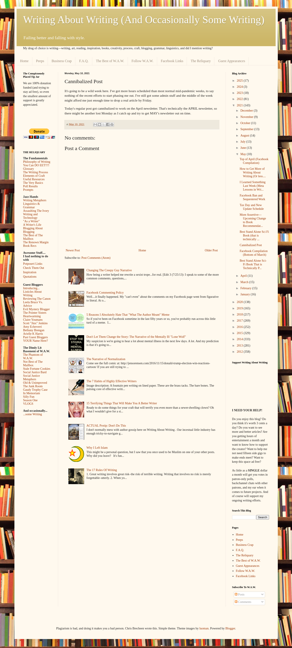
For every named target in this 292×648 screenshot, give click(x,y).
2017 (240, 320)
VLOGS (28, 403)
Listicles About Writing (32, 293)
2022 (240, 99)
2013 (240, 345)
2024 (240, 86)
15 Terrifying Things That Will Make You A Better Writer (122, 403)
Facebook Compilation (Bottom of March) (254, 252)
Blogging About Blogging (33, 230)
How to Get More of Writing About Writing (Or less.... (253, 172)
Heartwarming (32, 316)
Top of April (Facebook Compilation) (254, 161)
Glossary (28, 168)
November (247, 117)
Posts (240, 594)
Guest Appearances (231, 61)
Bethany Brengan (34, 330)
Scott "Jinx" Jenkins (35, 323)
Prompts (28, 189)
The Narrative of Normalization (106, 359)
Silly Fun (29, 396)
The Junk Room (33, 386)
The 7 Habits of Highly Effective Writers (112, 381)
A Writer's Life (32, 224)
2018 (240, 314)
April (244, 275)
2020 (240, 302)
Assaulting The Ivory (36, 210)
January (245, 294)
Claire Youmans (33, 319)
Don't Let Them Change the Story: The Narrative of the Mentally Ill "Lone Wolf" (136, 336)
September (247, 129)
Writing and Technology (30, 216)
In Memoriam (31, 393)
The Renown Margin (36, 242)
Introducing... (31, 288)
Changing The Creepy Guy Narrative (109, 270)
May (243, 154)
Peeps (40, 61)
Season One (30, 400)
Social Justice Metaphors (31, 377)
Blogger (230, 628)
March (244, 282)
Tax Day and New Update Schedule (252, 206)
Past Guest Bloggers (35, 337)
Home (24, 61)
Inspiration (29, 272)
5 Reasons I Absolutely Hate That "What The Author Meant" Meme (128, 314)
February (246, 288)
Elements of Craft (34, 175)
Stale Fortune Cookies (36, 368)
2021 (240, 105)
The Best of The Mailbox (33, 237)
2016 (240, 327)
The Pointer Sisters (35, 312)
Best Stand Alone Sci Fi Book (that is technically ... (254, 235)
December (247, 110)
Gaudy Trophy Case (35, 389)
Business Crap (62, 61)
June (243, 147)
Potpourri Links (32, 263)
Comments (243, 602)
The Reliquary (201, 61)
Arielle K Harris (33, 333)
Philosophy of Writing (36, 161)
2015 (240, 333)
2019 (240, 308)
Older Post (211, 250)
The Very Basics (33, 182)
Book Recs (29, 245)
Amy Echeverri (32, 326)
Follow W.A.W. (142, 61)
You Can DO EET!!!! (36, 165)
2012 (240, 351)
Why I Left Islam (97, 447)
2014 (240, 339)
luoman (204, 628)
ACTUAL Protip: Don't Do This (106, 425)
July (243, 141)
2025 (240, 80)
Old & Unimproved (35, 382)
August (245, 135)
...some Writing (32, 414)
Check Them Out (33, 268)
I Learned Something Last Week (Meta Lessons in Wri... (252, 185)
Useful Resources (34, 179)
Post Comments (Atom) (96, 257)
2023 (240, 93)
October (245, 123)
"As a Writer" (31, 221)
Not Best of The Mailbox (33, 363)
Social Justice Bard (35, 372)
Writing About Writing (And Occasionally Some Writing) (143, 19)
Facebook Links (172, 61)
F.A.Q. (84, 61)
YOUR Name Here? (35, 340)
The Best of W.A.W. (110, 61)
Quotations (29, 276)
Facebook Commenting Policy (105, 292)
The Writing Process (35, 172)
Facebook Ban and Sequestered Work (252, 197)
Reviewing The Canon (37, 298)
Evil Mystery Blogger (36, 309)
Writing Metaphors (34, 200)
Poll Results (30, 186)
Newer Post (73, 250)
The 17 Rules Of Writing (102, 470)
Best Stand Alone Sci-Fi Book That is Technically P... (253, 264)
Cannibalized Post (251, 245)
